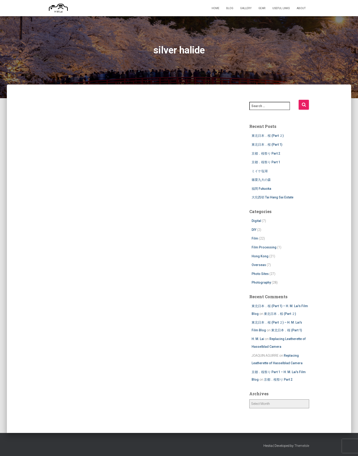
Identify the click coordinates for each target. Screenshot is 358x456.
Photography (261, 282)
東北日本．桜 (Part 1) (267, 144)
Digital (256, 221)
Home (215, 8)
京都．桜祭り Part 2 (266, 153)
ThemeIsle (301, 446)
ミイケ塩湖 (260, 171)
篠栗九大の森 (261, 180)
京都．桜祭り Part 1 (266, 162)
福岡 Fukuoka (261, 188)
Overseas (259, 265)
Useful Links (281, 8)
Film (255, 238)
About (301, 8)
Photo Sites (260, 274)
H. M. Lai (258, 339)
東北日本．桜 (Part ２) (268, 135)
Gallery (246, 8)
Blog (229, 8)
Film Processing (264, 247)
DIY (254, 230)
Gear (262, 8)
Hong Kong (260, 256)
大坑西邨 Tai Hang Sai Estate (272, 197)
